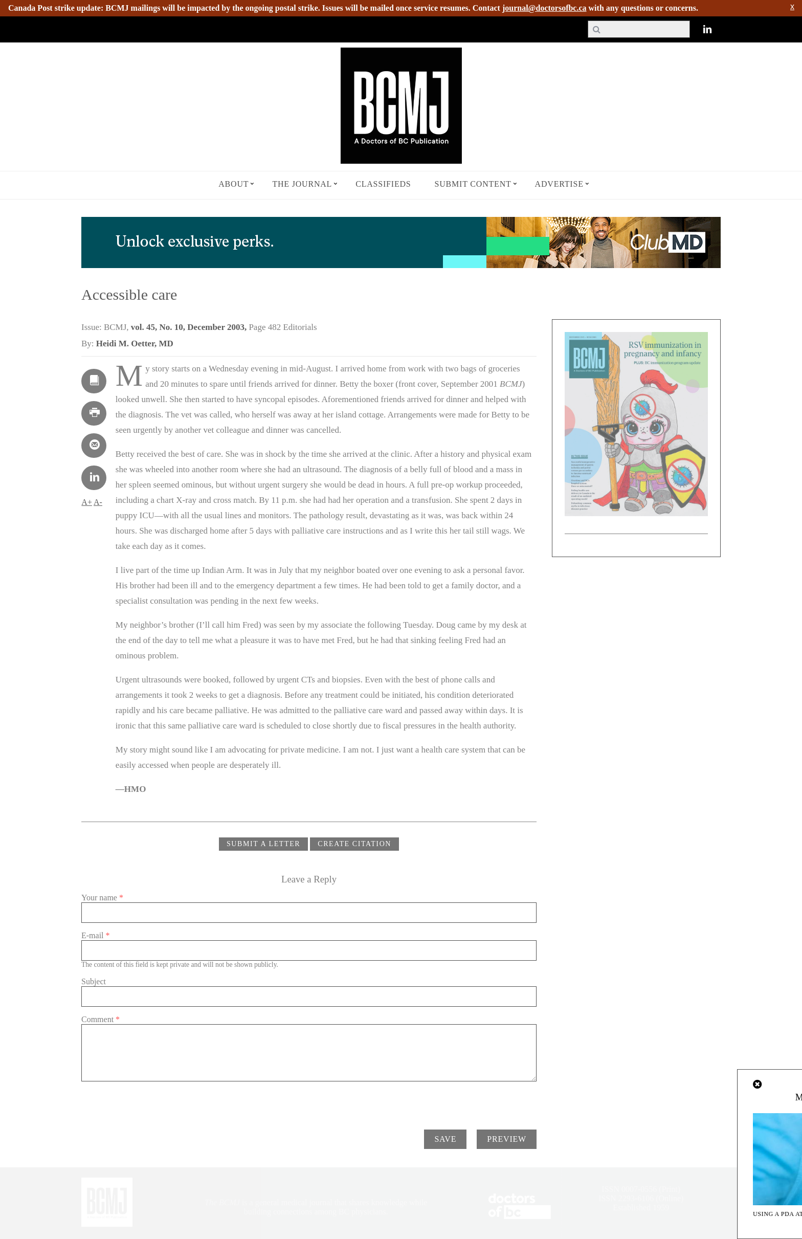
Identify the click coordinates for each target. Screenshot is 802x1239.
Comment (100, 1019)
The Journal (302, 184)
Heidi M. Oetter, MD (134, 343)
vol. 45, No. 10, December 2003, (190, 327)
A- (98, 502)
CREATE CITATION (354, 844)
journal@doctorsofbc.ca (544, 8)
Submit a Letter (263, 844)
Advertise (559, 184)
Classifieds (383, 184)
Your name (102, 897)
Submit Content (473, 184)
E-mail (95, 935)
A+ (86, 502)
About (233, 184)
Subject (93, 981)
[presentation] (159, 1101)
